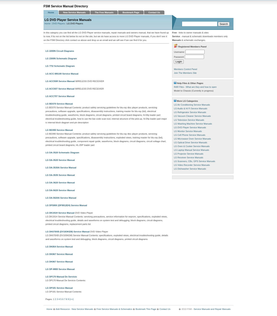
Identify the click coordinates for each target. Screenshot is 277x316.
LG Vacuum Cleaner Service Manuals (192, 116)
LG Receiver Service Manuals (188, 157)
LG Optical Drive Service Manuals (190, 142)
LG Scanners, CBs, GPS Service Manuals (194, 161)
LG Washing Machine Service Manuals (193, 124)
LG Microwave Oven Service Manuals (192, 139)
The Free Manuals (104, 12)
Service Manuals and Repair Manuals (212, 309)
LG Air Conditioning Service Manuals (192, 105)
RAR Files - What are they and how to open (195, 87)
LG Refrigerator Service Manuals (190, 112)
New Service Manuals (74, 12)
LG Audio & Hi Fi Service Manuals (190, 108)
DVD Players (58, 23)
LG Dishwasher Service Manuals (190, 169)
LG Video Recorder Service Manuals (192, 165)
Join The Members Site (185, 73)
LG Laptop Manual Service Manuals (191, 150)
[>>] (71, 299)
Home (51, 12)
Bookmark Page (130, 12)
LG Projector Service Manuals (188, 154)
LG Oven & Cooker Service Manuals (192, 146)
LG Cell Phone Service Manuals (189, 135)
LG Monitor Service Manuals (188, 131)
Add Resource (63, 309)
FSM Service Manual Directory (66, 6)
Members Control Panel (185, 69)
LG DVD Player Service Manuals (190, 127)
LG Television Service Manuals (189, 120)
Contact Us (154, 12)
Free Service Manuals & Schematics (114, 309)
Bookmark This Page (146, 309)
